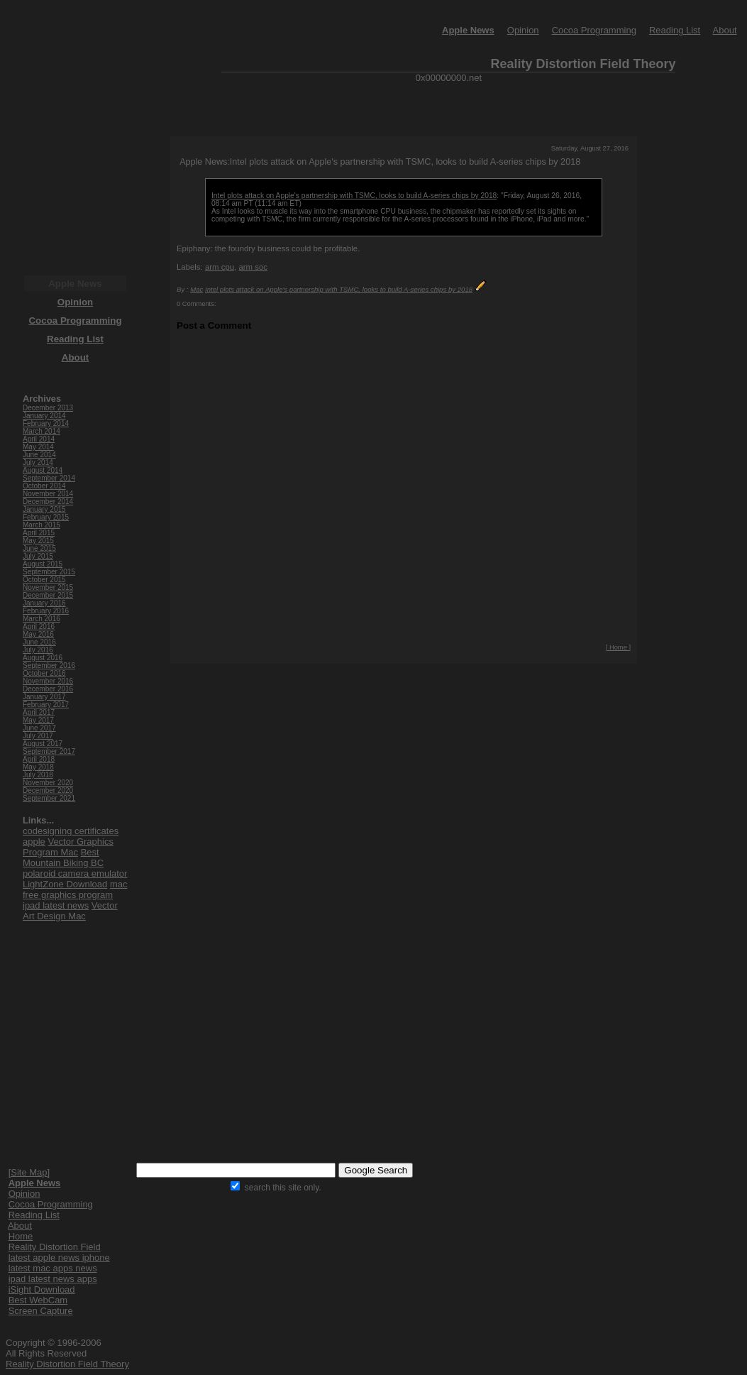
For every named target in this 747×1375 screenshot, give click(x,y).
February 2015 (46, 517)
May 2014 (38, 447)
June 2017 (39, 728)
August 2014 (42, 470)
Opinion (523, 30)
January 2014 (44, 416)
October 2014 (44, 486)
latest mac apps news (53, 1268)
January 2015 (44, 509)
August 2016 (42, 658)
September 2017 (49, 751)
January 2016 (44, 603)
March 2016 (41, 619)
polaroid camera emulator (75, 873)
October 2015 (44, 580)
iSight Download (42, 1289)
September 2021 (49, 798)
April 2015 (39, 533)
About (725, 30)
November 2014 (48, 494)
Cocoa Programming (594, 30)
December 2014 (48, 501)
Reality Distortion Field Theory (67, 1364)
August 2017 (42, 743)
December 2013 (48, 408)
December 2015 (48, 595)
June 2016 (39, 642)
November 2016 (48, 681)
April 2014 (39, 439)
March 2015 (41, 525)
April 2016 (39, 626)
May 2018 (38, 767)
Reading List (674, 30)
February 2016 (46, 611)
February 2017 (46, 704)
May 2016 (38, 634)
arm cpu (219, 267)
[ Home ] (618, 647)
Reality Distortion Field (55, 1247)
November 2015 (48, 587)
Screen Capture (41, 1310)
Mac (196, 289)
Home (21, 1236)
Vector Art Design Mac (70, 910)
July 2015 (38, 556)
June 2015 (39, 548)
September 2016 (49, 665)
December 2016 (48, 689)
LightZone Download (65, 884)
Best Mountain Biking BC (63, 857)
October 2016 (44, 673)
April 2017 (39, 712)
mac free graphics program (75, 889)
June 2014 (39, 455)
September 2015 (49, 572)
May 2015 (38, 540)
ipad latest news (56, 905)
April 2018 (39, 759)
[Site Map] (29, 1172)
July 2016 (38, 650)
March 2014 (41, 431)
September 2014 (49, 478)
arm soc (252, 267)
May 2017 (38, 720)
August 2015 (42, 564)
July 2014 (38, 462)
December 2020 (48, 790)
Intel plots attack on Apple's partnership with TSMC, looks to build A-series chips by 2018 (354, 195)
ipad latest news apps (53, 1278)
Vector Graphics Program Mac (68, 847)
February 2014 (46, 423)
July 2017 (38, 736)
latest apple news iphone (59, 1257)
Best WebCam (38, 1300)
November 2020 (48, 783)
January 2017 (44, 697)
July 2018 (38, 775)
